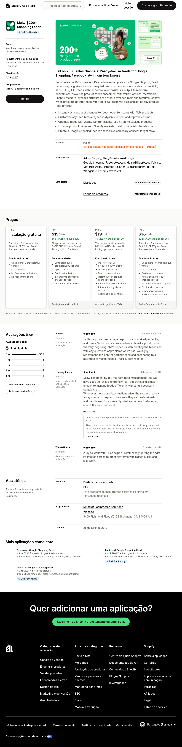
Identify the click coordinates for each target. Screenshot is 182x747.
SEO (77, 693)
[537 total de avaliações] (41, 354)
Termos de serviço (65, 725)
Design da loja (49, 687)
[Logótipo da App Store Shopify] (20, 5)
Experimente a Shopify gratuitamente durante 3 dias (91, 621)
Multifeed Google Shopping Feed (123, 549)
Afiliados (149, 693)
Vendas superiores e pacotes (88, 678)
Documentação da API (123, 662)
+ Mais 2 (150, 57)
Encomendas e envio (53, 680)
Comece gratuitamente (156, 5)
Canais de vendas (51, 660)
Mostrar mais (90, 411)
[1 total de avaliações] (43, 375)
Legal (147, 700)
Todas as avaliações (20, 390)
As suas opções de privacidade (26, 736)
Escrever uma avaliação (22, 384)
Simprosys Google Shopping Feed (35, 549)
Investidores (152, 669)
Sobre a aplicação (155, 656)
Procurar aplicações (103, 5)
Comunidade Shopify (123, 669)
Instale (25, 99)
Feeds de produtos (95, 194)
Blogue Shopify (119, 676)
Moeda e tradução (87, 707)
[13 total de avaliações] (42, 359)
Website (88, 512)
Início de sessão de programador (27, 725)
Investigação (117, 683)
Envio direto (82, 656)
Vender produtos (51, 673)
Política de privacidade (98, 482)
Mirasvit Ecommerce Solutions (22, 88)
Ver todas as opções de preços (155, 313)
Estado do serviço (155, 707)
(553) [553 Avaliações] (15, 77)
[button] (47, 553)
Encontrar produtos (52, 666)
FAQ (86, 487)
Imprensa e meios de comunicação (157, 678)
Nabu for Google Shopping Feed (35, 567)
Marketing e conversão (55, 693)
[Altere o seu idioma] (161, 724)
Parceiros (150, 687)
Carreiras (150, 662)
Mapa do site (124, 725)
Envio (78, 700)
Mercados (89, 182)
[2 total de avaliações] (43, 370)
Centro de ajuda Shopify (125, 656)
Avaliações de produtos (90, 669)
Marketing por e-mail (88, 687)
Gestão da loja (49, 700)
